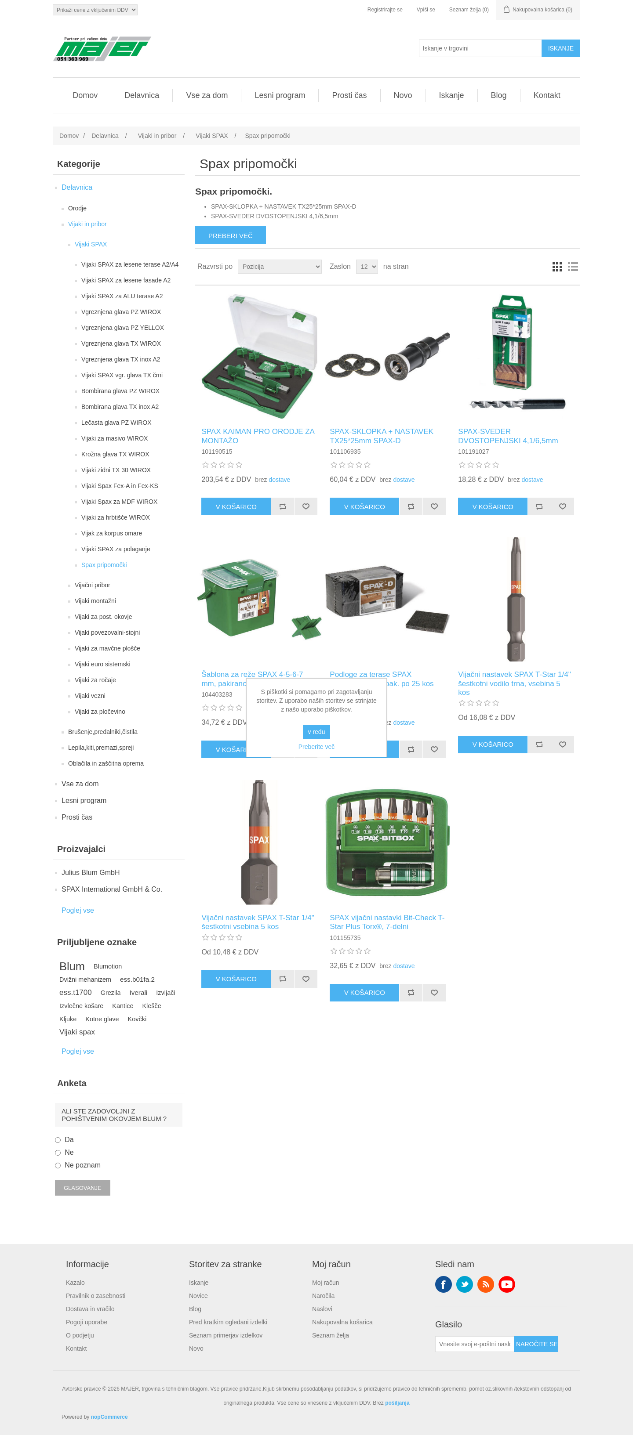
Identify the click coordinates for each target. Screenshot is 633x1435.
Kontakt (547, 95)
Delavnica (141, 95)
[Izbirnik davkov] (95, 9)
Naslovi (322, 1308)
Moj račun (325, 1282)
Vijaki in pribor (87, 224)
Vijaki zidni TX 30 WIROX (116, 470)
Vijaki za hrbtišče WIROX (115, 517)
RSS (485, 1284)
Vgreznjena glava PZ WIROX (121, 311)
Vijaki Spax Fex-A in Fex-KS (119, 485)
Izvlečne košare (81, 1005)
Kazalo (75, 1282)
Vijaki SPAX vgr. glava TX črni (122, 375)
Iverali (138, 992)
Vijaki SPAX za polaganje (115, 549)
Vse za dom (207, 95)
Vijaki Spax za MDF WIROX (119, 501)
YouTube (506, 1284)
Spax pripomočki (104, 564)
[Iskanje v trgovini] (480, 48)
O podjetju (80, 1335)
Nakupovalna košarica (342, 1322)
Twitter (464, 1284)
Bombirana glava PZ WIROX (120, 390)
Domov (85, 95)
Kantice (122, 1005)
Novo (403, 95)
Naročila (323, 1295)
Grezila (111, 992)
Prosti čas (349, 95)
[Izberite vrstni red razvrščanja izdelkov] (280, 267)
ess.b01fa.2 (137, 979)
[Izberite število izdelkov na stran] (367, 267)
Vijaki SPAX (91, 244)
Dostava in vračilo (90, 1308)
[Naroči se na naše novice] (474, 1344)
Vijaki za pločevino (100, 711)
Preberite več (316, 746)
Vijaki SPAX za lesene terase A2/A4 (129, 264)
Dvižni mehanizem (85, 979)
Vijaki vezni (90, 695)
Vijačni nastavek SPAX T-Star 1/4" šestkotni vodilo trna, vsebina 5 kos (514, 683)
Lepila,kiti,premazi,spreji (101, 747)
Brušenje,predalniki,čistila (103, 731)
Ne (69, 1152)
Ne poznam (83, 1165)
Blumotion (108, 966)
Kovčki (137, 1019)
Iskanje (451, 95)
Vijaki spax (77, 1032)
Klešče (151, 1005)
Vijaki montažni (95, 600)
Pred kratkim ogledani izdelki (228, 1322)
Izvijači (165, 992)
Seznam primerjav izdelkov (225, 1335)
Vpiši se (426, 10)
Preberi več (230, 235)
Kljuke (67, 1019)
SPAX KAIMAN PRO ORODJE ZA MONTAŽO (257, 436)
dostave (279, 479)
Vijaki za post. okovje (103, 616)
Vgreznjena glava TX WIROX (121, 343)
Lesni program (280, 95)
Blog (499, 95)
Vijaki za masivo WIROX (114, 438)
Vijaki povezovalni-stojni (107, 632)
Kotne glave (102, 1019)
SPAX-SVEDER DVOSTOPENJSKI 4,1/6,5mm (508, 436)
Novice (198, 1295)
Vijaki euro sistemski (103, 664)
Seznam (573, 267)
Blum (72, 966)
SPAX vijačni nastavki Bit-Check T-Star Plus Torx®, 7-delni (387, 922)
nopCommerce (109, 1417)
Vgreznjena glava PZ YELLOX (122, 327)
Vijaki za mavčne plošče (107, 648)
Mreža (557, 267)
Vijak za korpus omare (111, 533)
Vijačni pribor (92, 585)
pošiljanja (397, 1403)
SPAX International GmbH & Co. (112, 889)
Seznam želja (330, 1335)
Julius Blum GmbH (91, 872)
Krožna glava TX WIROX (115, 454)
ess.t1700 (75, 992)
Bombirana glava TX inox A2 (120, 406)
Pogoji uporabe (86, 1322)
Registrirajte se (385, 10)
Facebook (443, 1284)
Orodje (77, 208)
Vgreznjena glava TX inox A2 (120, 359)
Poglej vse (78, 910)
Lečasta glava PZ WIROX (116, 422)
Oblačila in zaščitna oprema (106, 763)
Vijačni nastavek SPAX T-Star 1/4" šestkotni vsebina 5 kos (257, 922)
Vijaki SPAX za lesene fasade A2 (126, 280)
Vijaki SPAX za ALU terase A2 (122, 296)
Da (69, 1139)
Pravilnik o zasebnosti (95, 1295)
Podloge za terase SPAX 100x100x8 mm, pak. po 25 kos (381, 678)
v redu (316, 731)
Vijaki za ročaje (95, 679)
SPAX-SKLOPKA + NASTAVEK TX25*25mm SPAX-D (381, 436)
